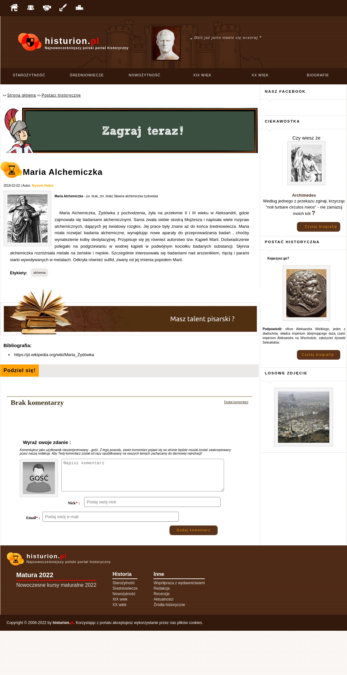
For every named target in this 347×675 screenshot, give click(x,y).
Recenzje (161, 638)
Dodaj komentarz (236, 402)
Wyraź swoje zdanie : (47, 442)
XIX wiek (202, 75)
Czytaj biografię (321, 226)
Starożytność (29, 75)
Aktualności (163, 643)
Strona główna (21, 95)
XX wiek (260, 75)
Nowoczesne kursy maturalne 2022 (56, 629)
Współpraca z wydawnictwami (178, 627)
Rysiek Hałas (43, 185)
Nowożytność (144, 75)
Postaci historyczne (61, 95)
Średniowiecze (87, 75)
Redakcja (161, 632)
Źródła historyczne (169, 649)
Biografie (318, 75)
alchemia (39, 272)
